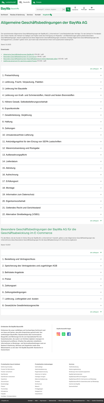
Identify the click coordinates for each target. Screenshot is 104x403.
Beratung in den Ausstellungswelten (79, 372)
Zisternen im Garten (40, 374)
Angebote (46, 15)
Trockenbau (4, 389)
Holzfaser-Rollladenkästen (8, 396)
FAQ (88, 400)
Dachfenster (4, 374)
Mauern (37, 386)
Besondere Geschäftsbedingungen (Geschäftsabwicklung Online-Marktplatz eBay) (30, 59)
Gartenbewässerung (41, 369)
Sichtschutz (38, 384)
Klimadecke (4, 391)
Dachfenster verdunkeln (8, 376)
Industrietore (38, 394)
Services (30, 15)
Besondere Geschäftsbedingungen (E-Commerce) (20, 57)
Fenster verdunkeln (6, 372)
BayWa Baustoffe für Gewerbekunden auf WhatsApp (84, 381)
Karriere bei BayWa (74, 384)
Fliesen (3, 386)
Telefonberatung (73, 367)
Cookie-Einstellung (97, 400)
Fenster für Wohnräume (8, 369)
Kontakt (38, 15)
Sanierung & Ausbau (6, 367)
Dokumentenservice (79, 400)
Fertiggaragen (39, 389)
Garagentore (38, 391)
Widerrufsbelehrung (64, 400)
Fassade (3, 394)
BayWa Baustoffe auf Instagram (78, 376)
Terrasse (37, 381)
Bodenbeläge (5, 384)
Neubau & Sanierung (17, 15)
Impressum (43, 400)
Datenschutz (52, 400)
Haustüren (4, 379)
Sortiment (4, 15)
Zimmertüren (5, 381)
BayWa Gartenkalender (75, 374)
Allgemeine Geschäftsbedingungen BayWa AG (18, 54)
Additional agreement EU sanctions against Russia (20, 61)
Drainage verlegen (40, 376)
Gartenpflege (39, 367)
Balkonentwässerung (41, 379)
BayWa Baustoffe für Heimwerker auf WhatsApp (82, 379)
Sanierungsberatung (75, 369)
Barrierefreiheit (73, 386)
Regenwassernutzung (41, 372)
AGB (36, 400)
